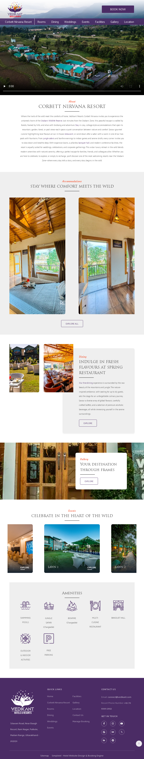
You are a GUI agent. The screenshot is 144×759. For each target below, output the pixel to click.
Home (50, 696)
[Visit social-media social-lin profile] (104, 740)
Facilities (108, 21)
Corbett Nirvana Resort (26, 21)
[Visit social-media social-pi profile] (113, 740)
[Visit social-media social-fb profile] (104, 723)
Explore (24, 567)
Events (93, 21)
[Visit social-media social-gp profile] (104, 731)
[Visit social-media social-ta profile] (113, 731)
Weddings (78, 21)
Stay (77, 125)
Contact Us (78, 715)
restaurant (68, 134)
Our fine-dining (86, 382)
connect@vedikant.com (119, 697)
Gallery (122, 21)
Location (77, 708)
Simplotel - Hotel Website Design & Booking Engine (77, 755)
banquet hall (83, 142)
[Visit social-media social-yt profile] (121, 723)
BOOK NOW (118, 9)
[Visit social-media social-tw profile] (121, 731)
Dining (62, 21)
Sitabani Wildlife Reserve (51, 120)
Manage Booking (81, 721)
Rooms (49, 21)
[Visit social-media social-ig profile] (113, 723)
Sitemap (44, 755)
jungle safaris (48, 138)
